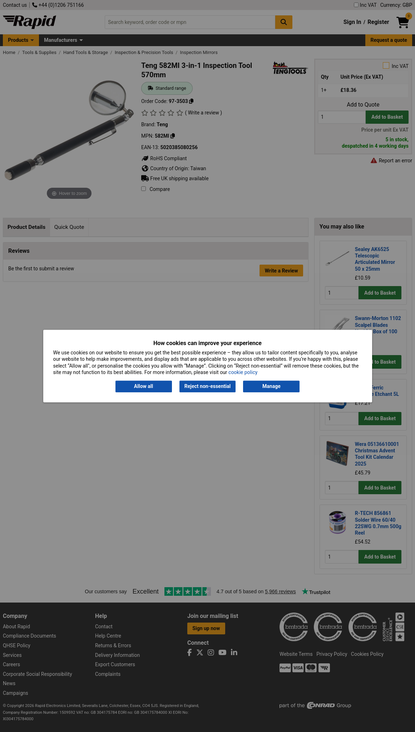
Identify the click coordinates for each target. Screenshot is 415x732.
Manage (271, 386)
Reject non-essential (207, 386)
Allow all (143, 386)
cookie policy (242, 372)
